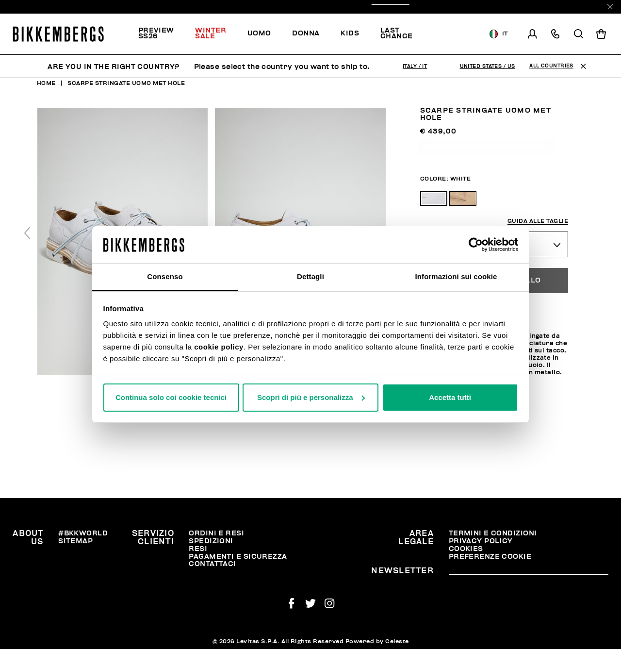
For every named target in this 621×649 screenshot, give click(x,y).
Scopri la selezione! (453, 34)
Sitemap (75, 541)
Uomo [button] (259, 33)
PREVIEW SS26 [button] (156, 33)
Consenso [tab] (164, 276)
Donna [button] (305, 33)
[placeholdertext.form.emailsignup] (528, 571)
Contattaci (212, 563)
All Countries (551, 66)
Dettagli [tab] (310, 276)
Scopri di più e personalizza (311, 397)
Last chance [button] (396, 33)
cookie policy (219, 347)
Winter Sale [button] (210, 33)
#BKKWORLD (83, 533)
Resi (198, 548)
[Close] (610, 6)
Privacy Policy (481, 541)
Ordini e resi (216, 533)
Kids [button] (350, 33)
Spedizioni (211, 541)
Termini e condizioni (493, 533)
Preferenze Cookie (490, 556)
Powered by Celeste (377, 641)
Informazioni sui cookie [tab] (456, 276)
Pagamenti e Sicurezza (238, 556)
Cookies (466, 548)
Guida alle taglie (538, 221)
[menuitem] (161, 34)
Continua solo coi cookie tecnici (171, 397)
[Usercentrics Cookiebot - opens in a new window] (475, 244)
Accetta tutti (450, 397)
